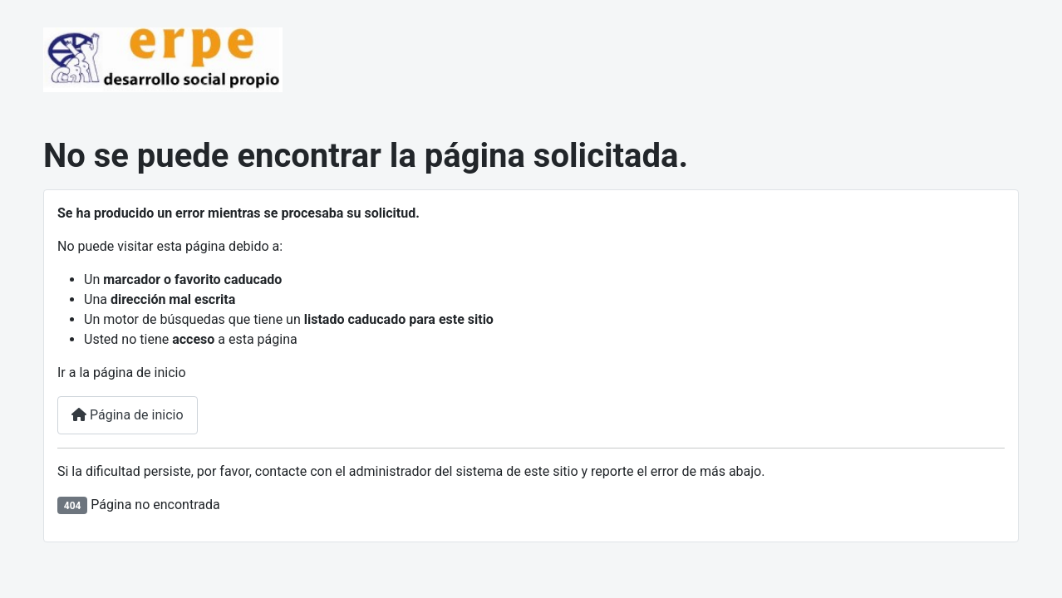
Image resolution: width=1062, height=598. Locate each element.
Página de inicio (127, 415)
